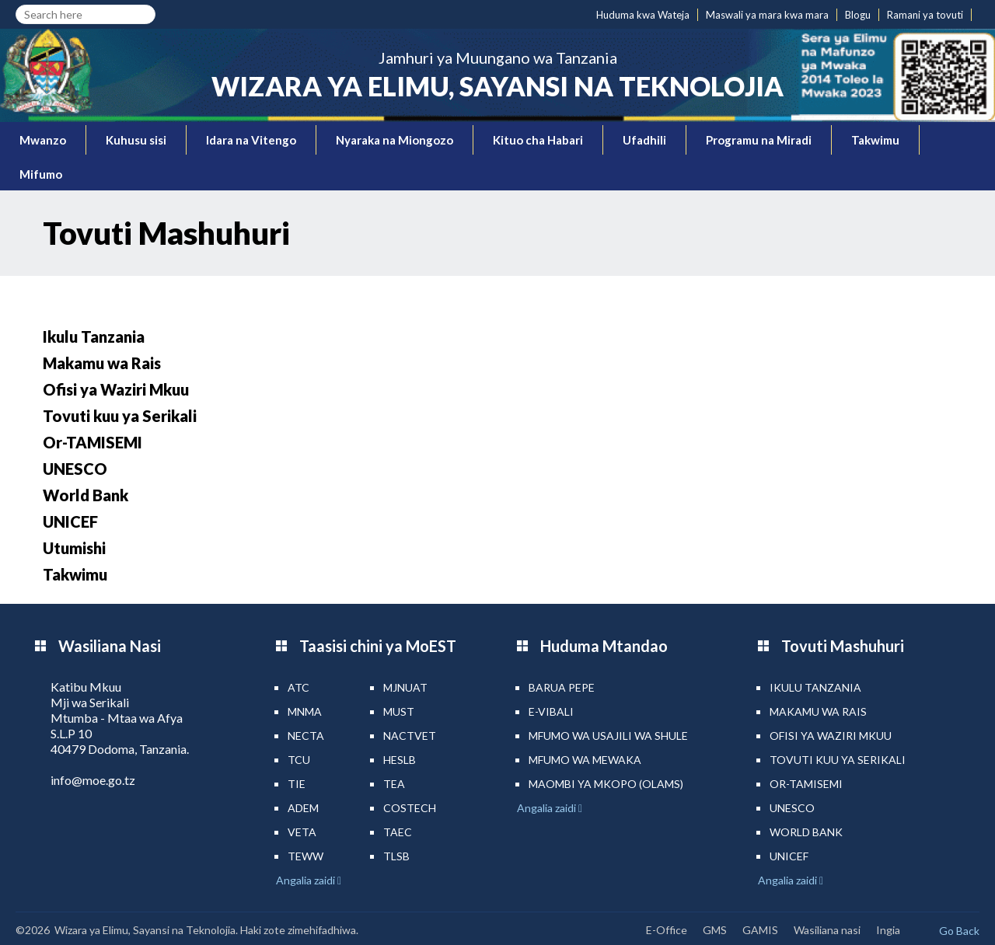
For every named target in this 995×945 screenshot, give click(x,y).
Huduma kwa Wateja (643, 15)
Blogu (858, 15)
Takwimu (875, 140)
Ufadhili (644, 140)
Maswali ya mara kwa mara (767, 15)
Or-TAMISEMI (92, 442)
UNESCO (75, 468)
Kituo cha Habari (538, 140)
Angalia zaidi (306, 880)
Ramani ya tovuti (925, 15)
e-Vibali (551, 711)
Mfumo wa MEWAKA (585, 759)
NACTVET (409, 735)
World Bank (85, 495)
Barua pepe (562, 687)
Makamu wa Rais (102, 363)
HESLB (399, 759)
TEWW (305, 856)
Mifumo (40, 174)
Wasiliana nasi (827, 929)
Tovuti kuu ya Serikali (120, 415)
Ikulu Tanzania (94, 336)
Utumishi (74, 548)
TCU (299, 759)
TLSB (396, 856)
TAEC (397, 832)
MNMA (305, 711)
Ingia (888, 929)
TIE (296, 783)
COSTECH (409, 807)
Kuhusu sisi (136, 140)
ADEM (303, 807)
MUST (398, 711)
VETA (302, 832)
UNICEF (70, 521)
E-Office (666, 929)
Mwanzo (42, 140)
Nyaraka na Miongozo (394, 140)
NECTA (306, 735)
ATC (298, 687)
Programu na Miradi (759, 140)
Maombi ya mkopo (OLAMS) (606, 783)
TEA (394, 783)
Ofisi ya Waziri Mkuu (116, 389)
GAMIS (760, 929)
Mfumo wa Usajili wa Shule (608, 735)
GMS (715, 929)
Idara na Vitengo (251, 140)
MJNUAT (405, 687)
